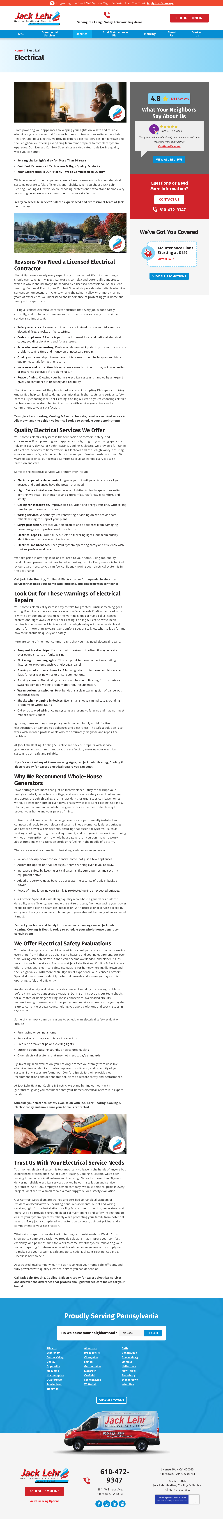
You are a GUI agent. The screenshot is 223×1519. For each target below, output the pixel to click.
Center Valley (129, 1352)
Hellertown (127, 1361)
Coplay (88, 1357)
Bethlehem (164, 1348)
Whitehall (89, 1374)
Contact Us (169, 199)
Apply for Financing (160, 3)
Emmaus (162, 1357)
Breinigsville (55, 1352)
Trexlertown (55, 1374)
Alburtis (52, 1348)
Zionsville (162, 1374)
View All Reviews (169, 159)
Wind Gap (126, 1374)
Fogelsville (54, 1361)
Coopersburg (56, 1357)
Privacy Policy (168, 1486)
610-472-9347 (115, 15)
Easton (124, 1357)
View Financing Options (44, 1486)
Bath (123, 1348)
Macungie (163, 1361)
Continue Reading (169, 146)
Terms (196, 1488)
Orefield (161, 1365)
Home (18, 50)
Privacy (192, 1488)
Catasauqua (91, 1352)
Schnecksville (129, 1370)
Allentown (90, 1348)
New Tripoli (91, 1365)
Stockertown (165, 1370)
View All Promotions (169, 276)
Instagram (106, 1489)
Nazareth (53, 1365)
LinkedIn (114, 1489)
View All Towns (111, 1386)
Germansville (92, 1361)
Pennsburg (54, 1370)
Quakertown (92, 1370)
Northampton (129, 1365)
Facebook (98, 1489)
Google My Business (122, 1489)
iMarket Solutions (94, 1513)
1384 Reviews (180, 98)
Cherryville (163, 1352)
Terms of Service (179, 1486)
